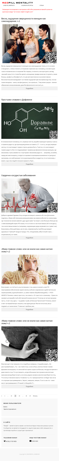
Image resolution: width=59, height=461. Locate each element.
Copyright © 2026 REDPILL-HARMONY (29, 454)
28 (26, 396)
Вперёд (35, 396)
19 (15, 396)
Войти (5, 407)
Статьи (42, 5)
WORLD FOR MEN (11, 441)
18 (11, 396)
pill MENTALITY (17, 2)
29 (30, 396)
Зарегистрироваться (10, 409)
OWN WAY (35, 441)
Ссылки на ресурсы (27, 5)
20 (19, 396)
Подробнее (29, 88)
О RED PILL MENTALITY (9, 5)
